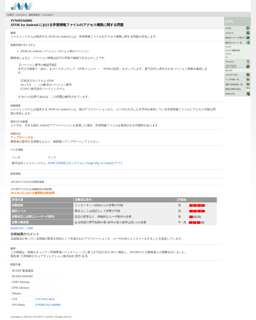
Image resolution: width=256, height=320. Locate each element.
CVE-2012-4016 (44, 299)
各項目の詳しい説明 (21, 228)
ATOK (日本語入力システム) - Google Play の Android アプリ (85, 163)
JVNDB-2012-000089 (48, 304)
